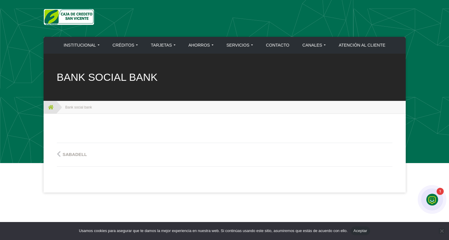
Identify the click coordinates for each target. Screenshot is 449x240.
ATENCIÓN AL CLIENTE (362, 45)
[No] (442, 231)
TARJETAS (161, 45)
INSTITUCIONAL (80, 45)
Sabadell (75, 154)
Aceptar (360, 231)
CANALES (312, 45)
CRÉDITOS (123, 45)
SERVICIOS (237, 45)
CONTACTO (277, 45)
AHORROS (199, 45)
